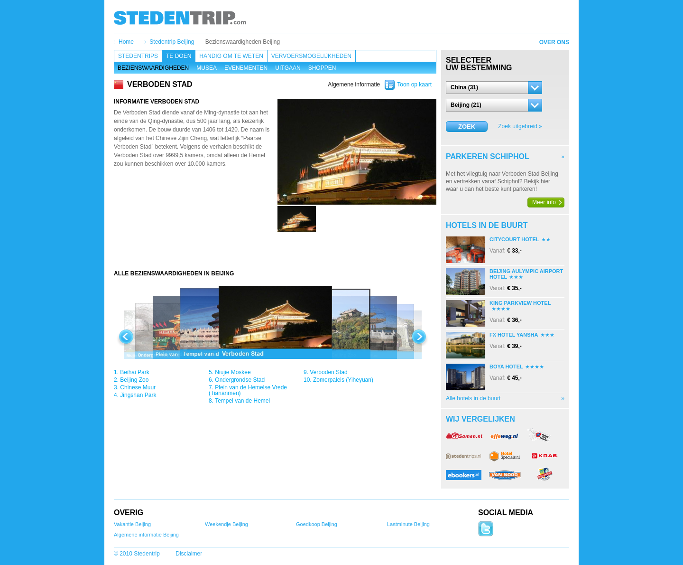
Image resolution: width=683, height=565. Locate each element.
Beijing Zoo (134, 380)
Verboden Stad (328, 372)
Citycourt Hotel (514, 239)
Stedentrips (138, 56)
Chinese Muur (138, 387)
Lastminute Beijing (408, 524)
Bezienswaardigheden (153, 68)
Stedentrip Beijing (171, 41)
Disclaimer (188, 553)
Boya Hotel (506, 366)
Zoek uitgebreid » (520, 126)
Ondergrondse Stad (240, 380)
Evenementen (246, 68)
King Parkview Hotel (520, 303)
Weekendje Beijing (226, 524)
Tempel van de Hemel (242, 400)
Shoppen (322, 68)
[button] (494, 87)
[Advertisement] (275, 250)
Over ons (554, 42)
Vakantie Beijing (132, 524)
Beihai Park (134, 372)
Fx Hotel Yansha (513, 335)
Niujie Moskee (232, 372)
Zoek (466, 126)
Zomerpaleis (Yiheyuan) (343, 380)
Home (126, 41)
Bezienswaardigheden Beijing (242, 41)
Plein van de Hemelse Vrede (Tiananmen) (248, 390)
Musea (206, 68)
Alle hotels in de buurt (473, 398)
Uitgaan (287, 68)
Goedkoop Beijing (316, 524)
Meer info (544, 202)
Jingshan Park (138, 395)
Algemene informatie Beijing (146, 534)
